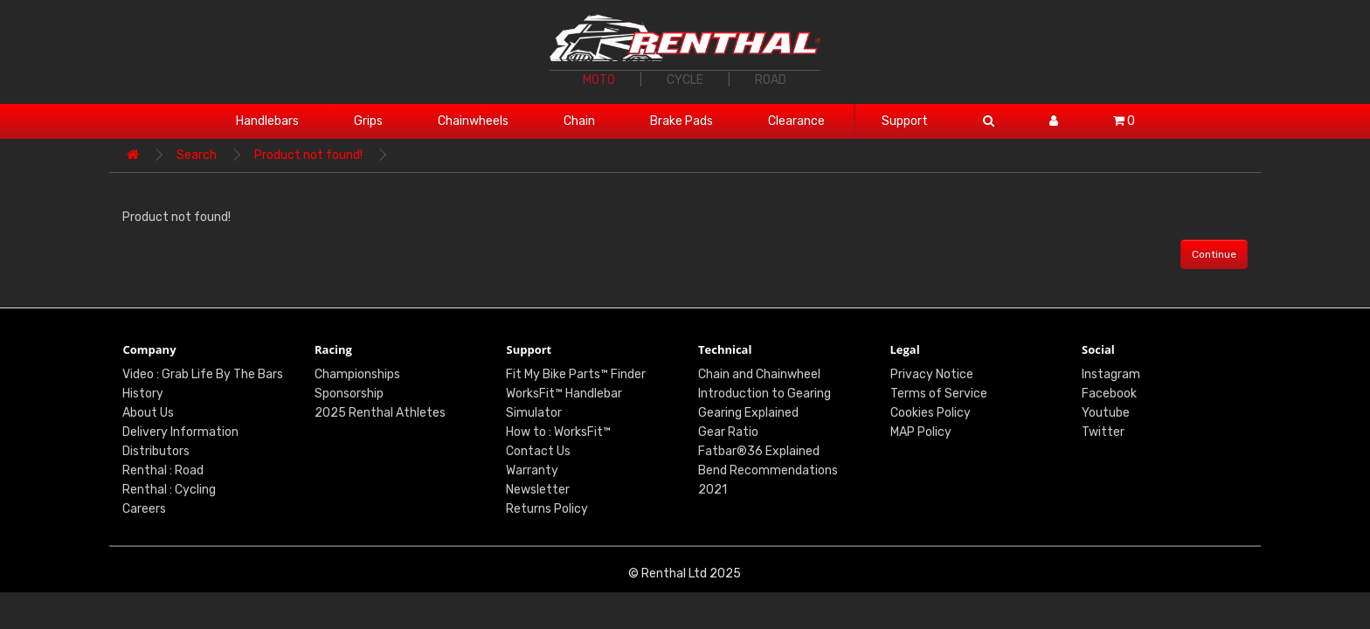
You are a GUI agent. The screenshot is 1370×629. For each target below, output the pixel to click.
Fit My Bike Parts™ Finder (576, 374)
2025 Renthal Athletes (380, 412)
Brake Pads (681, 121)
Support (905, 121)
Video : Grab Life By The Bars (202, 374)
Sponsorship (349, 393)
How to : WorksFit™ (558, 432)
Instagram (1111, 374)
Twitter (1103, 432)
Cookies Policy (930, 412)
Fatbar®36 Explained (759, 451)
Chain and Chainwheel (759, 374)
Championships (357, 374)
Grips (368, 121)
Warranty (532, 470)
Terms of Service (938, 393)
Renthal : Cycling (169, 489)
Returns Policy (547, 508)
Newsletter (538, 489)
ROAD (770, 80)
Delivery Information (180, 432)
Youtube (1106, 412)
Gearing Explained (748, 412)
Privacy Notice (931, 374)
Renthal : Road (163, 470)
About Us (148, 412)
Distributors (156, 451)
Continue (1214, 254)
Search (196, 155)
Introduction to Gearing (764, 393)
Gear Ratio (728, 432)
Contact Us (538, 451)
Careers (144, 508)
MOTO (599, 80)
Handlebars (267, 121)
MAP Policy (920, 432)
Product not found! (308, 155)
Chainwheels (473, 121)
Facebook (1109, 393)
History (142, 393)
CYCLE (685, 80)
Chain (579, 121)
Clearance (796, 121)
